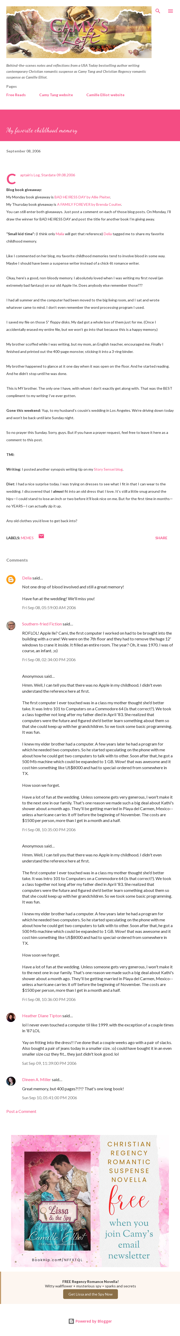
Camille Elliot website (105, 95)
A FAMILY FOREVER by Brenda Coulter (89, 204)
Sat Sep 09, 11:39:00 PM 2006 (49, 1063)
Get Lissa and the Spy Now (90, 1294)
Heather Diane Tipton (42, 1015)
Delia (108, 234)
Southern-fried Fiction (42, 623)
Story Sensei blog (108, 469)
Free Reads (16, 95)
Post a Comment (21, 1111)
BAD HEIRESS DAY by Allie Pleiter (82, 197)
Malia (60, 234)
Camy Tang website (56, 95)
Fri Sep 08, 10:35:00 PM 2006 (49, 829)
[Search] (158, 9)
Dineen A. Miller (36, 1079)
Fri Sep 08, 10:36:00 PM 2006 (49, 999)
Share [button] (161, 538)
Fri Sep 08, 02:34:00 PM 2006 (49, 659)
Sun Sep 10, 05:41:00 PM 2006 (49, 1097)
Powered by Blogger (90, 1321)
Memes (27, 538)
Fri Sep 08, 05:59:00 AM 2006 (49, 607)
